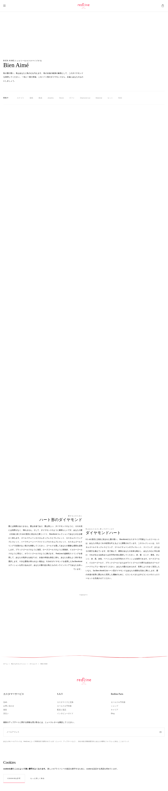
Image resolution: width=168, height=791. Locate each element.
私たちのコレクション (19, 664)
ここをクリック (124, 741)
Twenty (83, 595)
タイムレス (33, 664)
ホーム (5, 664)
